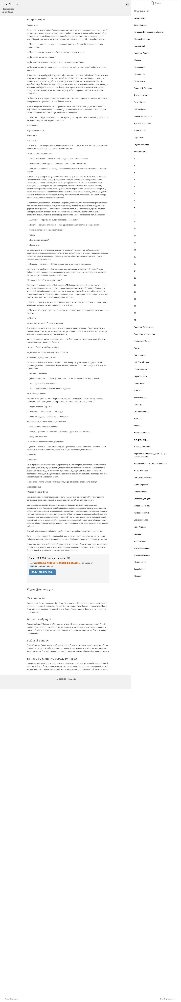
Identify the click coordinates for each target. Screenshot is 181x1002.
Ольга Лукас (139, 383)
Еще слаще (138, 137)
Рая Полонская (140, 397)
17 (135, 271)
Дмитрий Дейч (140, 25)
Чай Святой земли (141, 362)
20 (135, 292)
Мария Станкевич (141, 432)
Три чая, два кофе (141, 95)
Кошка (137, 418)
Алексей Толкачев (141, 513)
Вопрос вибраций (39, 619)
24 (135, 320)
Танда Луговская (141, 471)
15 (135, 257)
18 (135, 278)
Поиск (155, 3)
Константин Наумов (142, 341)
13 (135, 243)
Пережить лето (140, 376)
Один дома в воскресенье (145, 334)
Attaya (136, 348)
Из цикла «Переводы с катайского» (149, 32)
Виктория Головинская (143, 327)
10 (135, 222)
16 (135, 264)
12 (135, 236)
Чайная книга (139, 18)
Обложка (138, 576)
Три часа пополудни (142, 123)
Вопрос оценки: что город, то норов (52, 658)
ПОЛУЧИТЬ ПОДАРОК (42, 572)
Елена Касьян (139, 102)
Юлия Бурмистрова (142, 446)
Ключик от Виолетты (143, 116)
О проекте (61, 679)
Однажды (138, 404)
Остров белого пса (142, 506)
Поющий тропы (140, 492)
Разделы (72, 679)
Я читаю (137, 390)
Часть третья (139, 81)
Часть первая (139, 67)
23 (135, 313)
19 (135, 285)
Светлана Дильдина (142, 499)
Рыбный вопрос (38, 640)
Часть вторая (139, 74)
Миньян (137, 60)
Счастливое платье (142, 555)
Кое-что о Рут (140, 130)
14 (135, 250)
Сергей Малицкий (141, 144)
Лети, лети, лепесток (143, 478)
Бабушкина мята (141, 520)
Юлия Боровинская (142, 369)
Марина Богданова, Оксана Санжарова (150, 464)
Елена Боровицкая (141, 548)
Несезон (137, 425)
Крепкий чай (139, 46)
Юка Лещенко (140, 562)
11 (135, 229)
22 (135, 306)
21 (135, 299)
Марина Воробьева (142, 39)
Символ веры (36, 598)
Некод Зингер (139, 355)
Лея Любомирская (141, 411)
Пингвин (137, 534)
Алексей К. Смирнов (143, 88)
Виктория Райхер (141, 53)
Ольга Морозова (141, 485)
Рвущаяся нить (140, 151)
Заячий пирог (139, 569)
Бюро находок (140, 541)
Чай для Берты (140, 109)
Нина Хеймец (140, 527)
